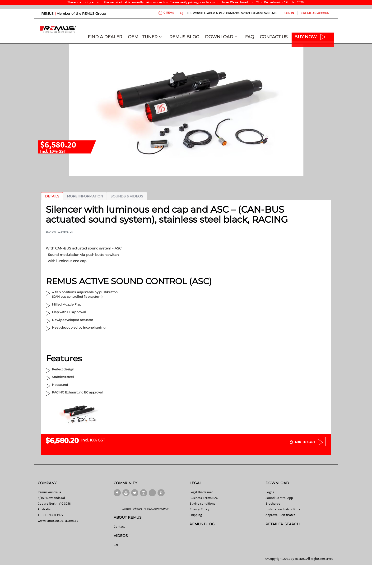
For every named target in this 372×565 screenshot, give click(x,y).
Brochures (272, 503)
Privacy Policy (199, 509)
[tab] (52, 196)
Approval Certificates (280, 515)
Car (116, 545)
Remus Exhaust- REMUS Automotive (145, 509)
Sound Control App (279, 498)
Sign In (289, 13)
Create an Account (316, 13)
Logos (269, 492)
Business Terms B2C (204, 498)
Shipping (196, 515)
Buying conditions (202, 503)
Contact (119, 526)
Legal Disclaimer (201, 492)
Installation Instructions (282, 509)
